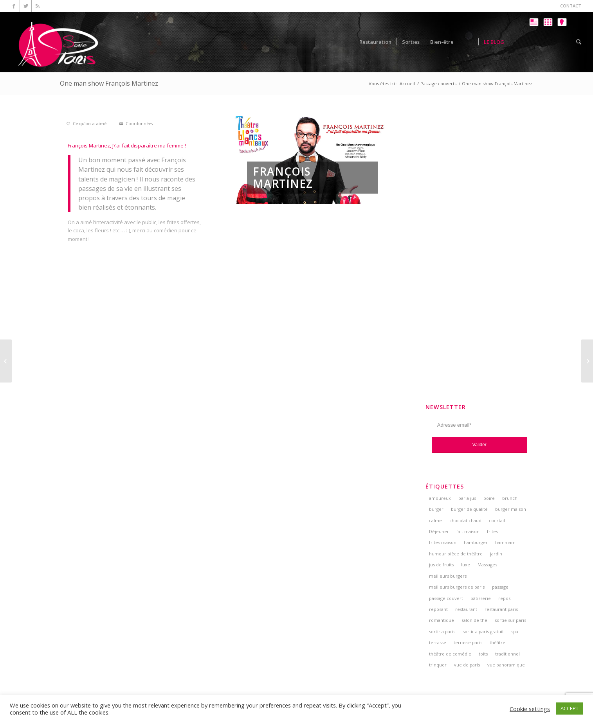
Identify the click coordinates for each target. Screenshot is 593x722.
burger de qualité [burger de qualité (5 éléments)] (469, 509)
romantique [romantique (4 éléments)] (441, 620)
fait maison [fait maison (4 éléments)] (467, 531)
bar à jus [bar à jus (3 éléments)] (467, 498)
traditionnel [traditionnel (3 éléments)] (507, 654)
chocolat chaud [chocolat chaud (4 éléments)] (465, 520)
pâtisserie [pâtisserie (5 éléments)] (480, 598)
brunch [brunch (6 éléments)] (509, 498)
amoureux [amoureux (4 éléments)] (440, 498)
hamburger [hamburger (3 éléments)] (476, 542)
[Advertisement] (479, 231)
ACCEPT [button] (570, 708)
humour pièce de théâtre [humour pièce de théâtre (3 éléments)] (456, 554)
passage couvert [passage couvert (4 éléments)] (446, 598)
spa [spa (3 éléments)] (514, 631)
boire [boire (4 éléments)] (489, 498)
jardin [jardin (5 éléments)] (496, 554)
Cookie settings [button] (530, 708)
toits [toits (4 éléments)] (483, 654)
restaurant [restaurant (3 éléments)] (466, 609)
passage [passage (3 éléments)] (500, 587)
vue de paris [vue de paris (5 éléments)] (467, 665)
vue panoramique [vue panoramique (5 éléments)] (506, 665)
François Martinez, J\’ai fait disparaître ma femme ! (127, 145)
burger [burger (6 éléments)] (436, 509)
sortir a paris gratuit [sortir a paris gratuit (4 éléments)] (483, 631)
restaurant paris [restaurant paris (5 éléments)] (501, 609)
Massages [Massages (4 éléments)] (487, 565)
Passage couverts (438, 83)
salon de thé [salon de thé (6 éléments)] (474, 620)
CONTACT (570, 6)
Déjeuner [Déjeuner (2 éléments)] (439, 531)
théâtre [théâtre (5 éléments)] (497, 642)
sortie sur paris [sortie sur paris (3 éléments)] (510, 620)
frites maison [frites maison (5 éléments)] (442, 542)
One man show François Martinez (109, 83)
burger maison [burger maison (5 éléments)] (510, 509)
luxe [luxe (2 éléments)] (465, 565)
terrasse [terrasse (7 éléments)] (437, 642)
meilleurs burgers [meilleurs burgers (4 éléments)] (448, 576)
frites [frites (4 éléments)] (492, 531)
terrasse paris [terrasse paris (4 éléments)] (468, 642)
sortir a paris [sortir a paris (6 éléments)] (442, 631)
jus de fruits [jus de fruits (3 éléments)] (441, 565)
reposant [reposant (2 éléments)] (438, 609)
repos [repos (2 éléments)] (504, 598)
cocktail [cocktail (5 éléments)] (497, 520)
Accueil (407, 83)
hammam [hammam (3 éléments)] (505, 542)
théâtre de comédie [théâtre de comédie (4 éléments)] (450, 654)
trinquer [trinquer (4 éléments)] (438, 665)
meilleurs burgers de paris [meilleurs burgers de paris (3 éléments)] (457, 587)
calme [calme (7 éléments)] (435, 520)
